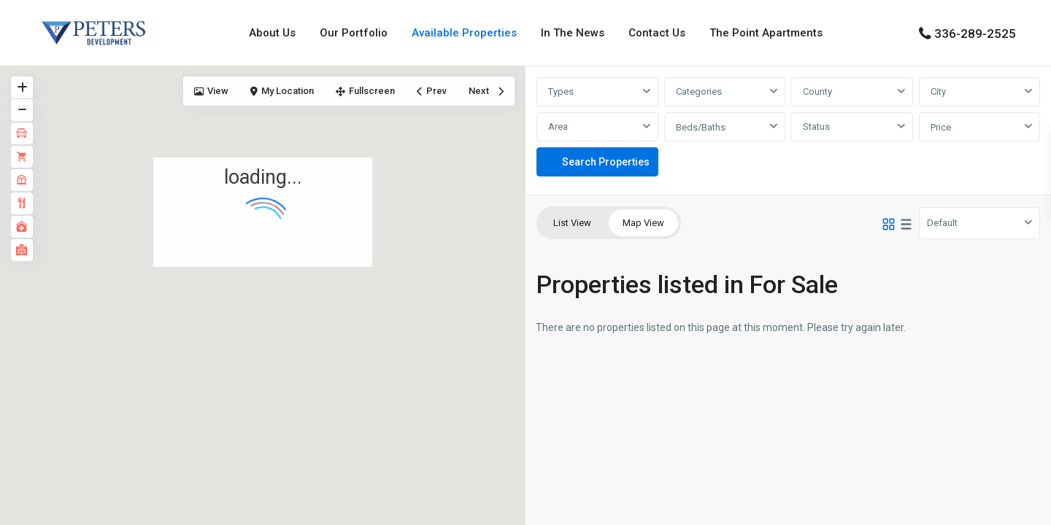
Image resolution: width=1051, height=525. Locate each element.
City (938, 91)
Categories (699, 91)
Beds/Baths (700, 127)
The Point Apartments (766, 32)
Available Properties (464, 32)
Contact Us (656, 32)
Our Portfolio (354, 32)
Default (942, 222)
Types (561, 91)
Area (558, 126)
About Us (272, 32)
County (817, 91)
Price (941, 127)
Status (816, 126)
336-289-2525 (975, 33)
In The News (572, 32)
